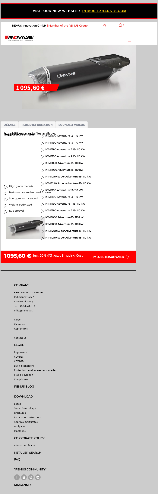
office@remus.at (23, 310)
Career (17, 319)
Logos (17, 403)
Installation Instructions (28, 417)
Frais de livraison (23, 374)
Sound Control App (25, 408)
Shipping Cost (72, 255)
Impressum (20, 352)
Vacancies (19, 324)
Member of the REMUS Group (67, 25)
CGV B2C (19, 356)
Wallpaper (20, 426)
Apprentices (21, 328)
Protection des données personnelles (35, 370)
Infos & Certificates (24, 445)
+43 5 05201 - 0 (27, 306)
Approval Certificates (26, 422)
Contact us (20, 337)
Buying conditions (24, 365)
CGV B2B (19, 361)
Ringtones (20, 431)
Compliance (21, 379)
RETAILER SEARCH (27, 452)
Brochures (20, 412)
